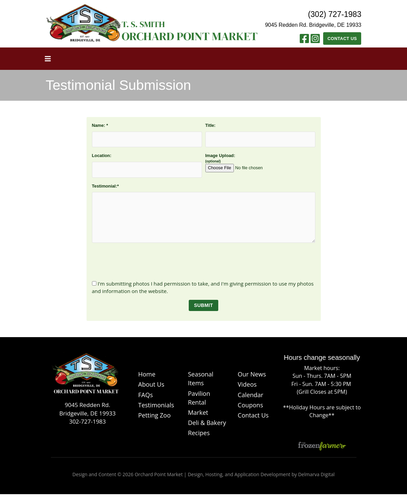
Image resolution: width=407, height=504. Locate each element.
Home (146, 374)
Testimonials (156, 405)
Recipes (199, 433)
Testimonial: (105, 186)
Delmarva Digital (316, 474)
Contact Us (342, 38)
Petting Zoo (154, 415)
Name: (100, 125)
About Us (151, 384)
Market (198, 412)
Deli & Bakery (207, 423)
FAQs (145, 395)
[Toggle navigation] (48, 58)
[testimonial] (203, 217)
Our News (252, 374)
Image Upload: (246, 162)
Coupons (250, 405)
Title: (210, 125)
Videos (247, 384)
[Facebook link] (304, 40)
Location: (102, 155)
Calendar (250, 395)
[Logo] (85, 376)
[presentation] (203, 261)
